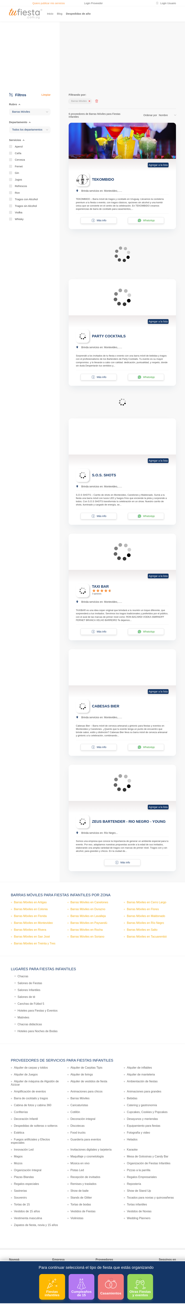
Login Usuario (168, 3)
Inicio (50, 13)
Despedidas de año (78, 13)
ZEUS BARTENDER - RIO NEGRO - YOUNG (128, 821)
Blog (59, 13)
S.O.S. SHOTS (104, 475)
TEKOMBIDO (103, 179)
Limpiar (46, 94)
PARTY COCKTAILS (109, 336)
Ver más (91, 65)
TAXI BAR (100, 586)
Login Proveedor (93, 3)
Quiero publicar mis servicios (49, 3)
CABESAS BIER (105, 706)
